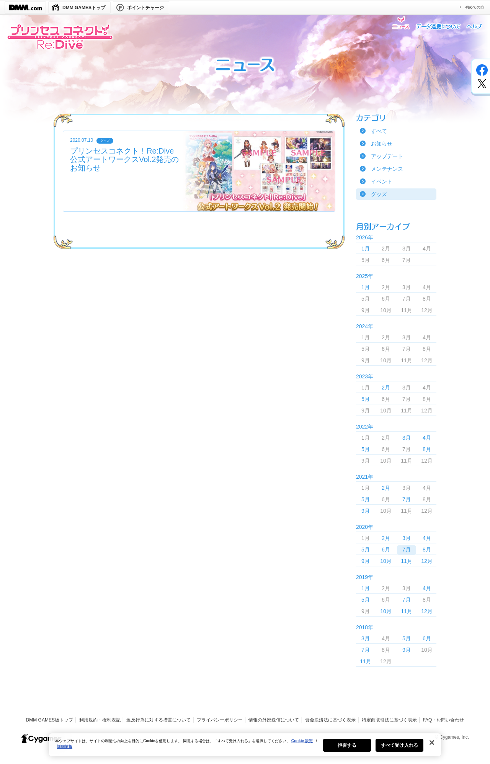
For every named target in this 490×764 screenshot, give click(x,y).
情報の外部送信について (273, 720)
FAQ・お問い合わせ (443, 720)
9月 (365, 511)
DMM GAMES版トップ (49, 720)
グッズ (379, 194)
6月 (386, 549)
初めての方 (474, 7)
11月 (406, 561)
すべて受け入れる (399, 751)
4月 (427, 438)
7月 (406, 499)
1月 (365, 248)
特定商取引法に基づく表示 (389, 720)
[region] (245, 751)
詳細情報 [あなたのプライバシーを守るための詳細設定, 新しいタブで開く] (64, 753)
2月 (386, 387)
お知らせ (381, 144)
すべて (379, 131)
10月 (386, 561)
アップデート (387, 156)
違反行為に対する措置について (158, 720)
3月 (406, 438)
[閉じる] (431, 749)
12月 (427, 561)
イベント (381, 181)
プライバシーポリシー (220, 720)
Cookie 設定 (302, 747)
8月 (427, 449)
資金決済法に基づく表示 (330, 720)
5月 (365, 399)
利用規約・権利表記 (100, 720)
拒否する (347, 751)
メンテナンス (387, 169)
